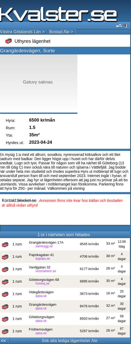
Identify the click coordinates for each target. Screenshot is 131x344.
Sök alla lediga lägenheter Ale (69, 340)
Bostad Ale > (61, 32)
